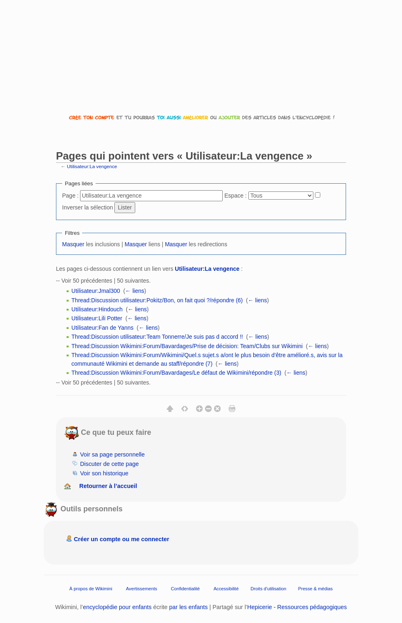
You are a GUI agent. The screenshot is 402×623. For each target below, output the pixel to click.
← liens (134, 291)
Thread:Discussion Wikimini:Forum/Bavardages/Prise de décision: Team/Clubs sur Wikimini (187, 346)
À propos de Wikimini (90, 588)
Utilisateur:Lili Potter (97, 318)
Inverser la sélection (87, 207)
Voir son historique (104, 473)
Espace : (235, 195)
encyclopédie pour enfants (117, 607)
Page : (70, 195)
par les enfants (188, 607)
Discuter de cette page (109, 464)
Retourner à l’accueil (108, 486)
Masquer (73, 244)
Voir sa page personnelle (112, 454)
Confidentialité (185, 588)
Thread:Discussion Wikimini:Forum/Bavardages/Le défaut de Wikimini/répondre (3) (176, 372)
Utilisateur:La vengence (92, 166)
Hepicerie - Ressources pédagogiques (297, 607)
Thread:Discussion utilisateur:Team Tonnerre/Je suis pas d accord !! (157, 336)
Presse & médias (315, 588)
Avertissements (141, 588)
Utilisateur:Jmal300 (95, 291)
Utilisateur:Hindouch (97, 309)
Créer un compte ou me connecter (122, 539)
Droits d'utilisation (268, 588)
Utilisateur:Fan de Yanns (102, 327)
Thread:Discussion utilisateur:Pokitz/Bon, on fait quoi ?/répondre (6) (157, 300)
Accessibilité (226, 588)
